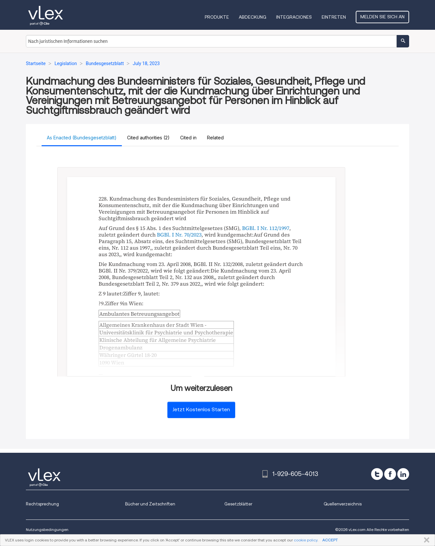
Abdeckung (252, 17)
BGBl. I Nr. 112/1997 (265, 228)
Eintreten (334, 17)
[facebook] (390, 474)
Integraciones (294, 17)
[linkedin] (403, 474)
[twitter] (377, 474)
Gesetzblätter (238, 504)
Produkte (217, 17)
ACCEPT (330, 540)
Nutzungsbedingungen (47, 529)
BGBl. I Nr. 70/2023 (179, 234)
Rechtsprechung (42, 504)
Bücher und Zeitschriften (150, 504)
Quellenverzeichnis (343, 504)
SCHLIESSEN (425, 540)
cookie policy (305, 540)
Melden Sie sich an (382, 16)
